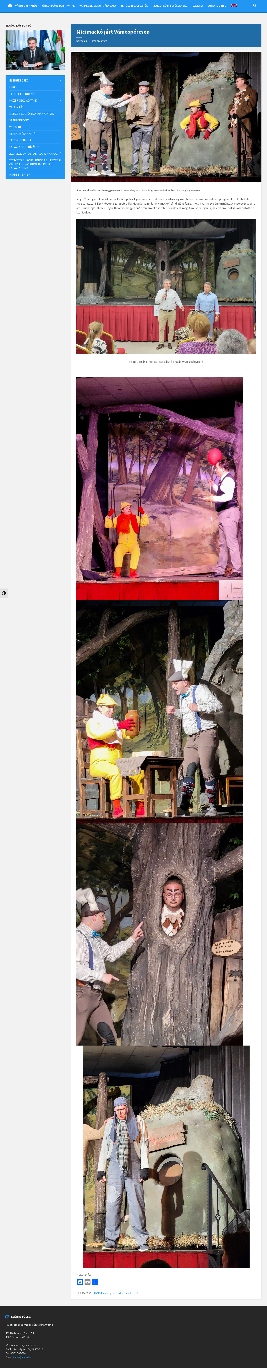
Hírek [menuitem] (13, 87)
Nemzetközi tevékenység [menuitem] (170, 5)
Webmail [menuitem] (15, 127)
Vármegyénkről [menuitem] (26, 5)
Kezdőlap (81, 41)
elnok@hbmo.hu (22, 1357)
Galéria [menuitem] (197, 5)
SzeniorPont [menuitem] (19, 120)
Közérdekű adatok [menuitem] (23, 100)
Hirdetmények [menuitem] (19, 174)
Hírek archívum (99, 41)
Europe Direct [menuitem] (218, 5)
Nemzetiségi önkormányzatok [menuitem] (31, 113)
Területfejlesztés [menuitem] (134, 5)
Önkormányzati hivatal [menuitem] (58, 5)
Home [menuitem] (10, 6)
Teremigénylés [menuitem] (20, 140)
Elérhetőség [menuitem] (19, 80)
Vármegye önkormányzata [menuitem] (97, 5)
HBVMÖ (97, 1293)
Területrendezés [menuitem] (22, 94)
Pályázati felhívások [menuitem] (24, 147)
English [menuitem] (234, 6)
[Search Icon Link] (255, 6)
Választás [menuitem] (16, 107)
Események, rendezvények (116, 1293)
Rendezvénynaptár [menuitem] (23, 134)
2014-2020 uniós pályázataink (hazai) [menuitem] (35, 153)
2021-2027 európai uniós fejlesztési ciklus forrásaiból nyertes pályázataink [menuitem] (35, 164)
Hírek (136, 1293)
